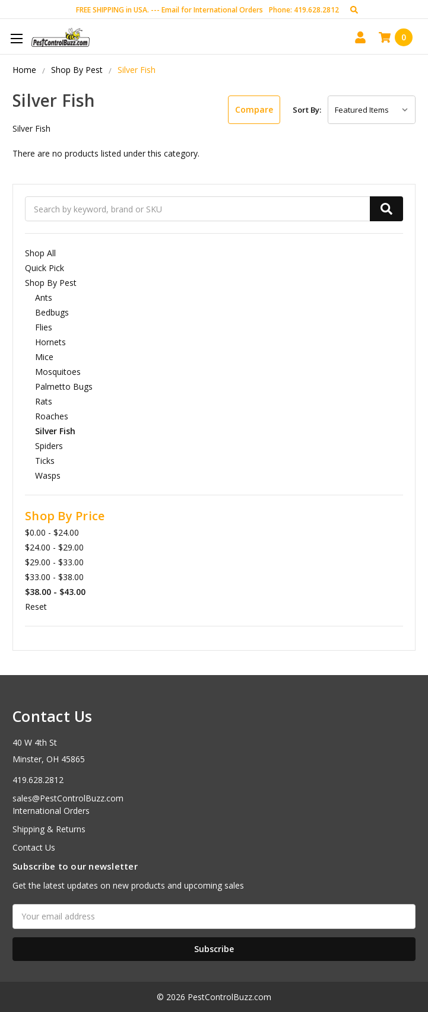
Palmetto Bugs (64, 386)
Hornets (50, 342)
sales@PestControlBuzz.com (67, 798)
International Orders (51, 810)
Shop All (40, 253)
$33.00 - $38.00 (54, 577)
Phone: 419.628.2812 (304, 10)
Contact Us (33, 847)
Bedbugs (52, 312)
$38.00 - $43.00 (55, 591)
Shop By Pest (51, 282)
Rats (43, 401)
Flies (43, 327)
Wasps (48, 475)
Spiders (49, 445)
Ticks (45, 460)
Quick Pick (44, 267)
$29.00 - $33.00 (54, 562)
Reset (36, 606)
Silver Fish (55, 431)
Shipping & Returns (48, 829)
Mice (44, 356)
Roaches (51, 416)
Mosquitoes (58, 371)
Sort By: (307, 109)
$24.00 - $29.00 (54, 547)
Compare (254, 109)
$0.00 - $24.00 (52, 532)
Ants (43, 297)
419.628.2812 (38, 779)
